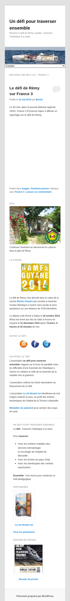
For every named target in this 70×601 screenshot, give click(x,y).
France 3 (19, 192)
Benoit (39, 99)
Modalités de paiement (22, 408)
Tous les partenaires (24, 532)
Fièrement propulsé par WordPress (35, 596)
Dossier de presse (28, 579)
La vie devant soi (32, 393)
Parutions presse (40, 188)
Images (25, 188)
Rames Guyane (25, 301)
